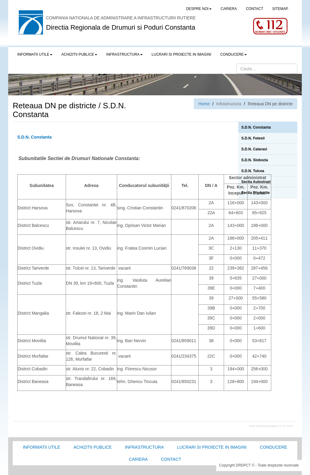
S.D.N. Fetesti (253, 138)
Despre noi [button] (199, 9)
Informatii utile (41, 447)
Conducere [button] (233, 54)
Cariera (138, 459)
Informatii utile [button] (34, 54)
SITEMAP (280, 9)
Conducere (273, 447)
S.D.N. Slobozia (254, 160)
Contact (171, 459)
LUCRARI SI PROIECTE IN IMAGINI (181, 54)
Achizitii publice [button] (79, 54)
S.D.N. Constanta (256, 127)
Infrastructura (144, 447)
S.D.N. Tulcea (252, 171)
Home (203, 103)
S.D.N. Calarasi (254, 149)
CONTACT (254, 9)
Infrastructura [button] (124, 54)
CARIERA (229, 9)
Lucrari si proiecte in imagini (211, 447)
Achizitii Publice (93, 447)
